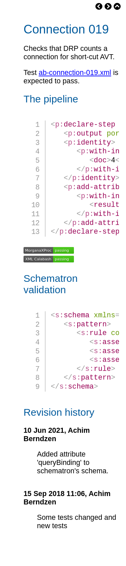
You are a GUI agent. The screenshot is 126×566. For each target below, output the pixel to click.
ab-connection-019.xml (75, 73)
